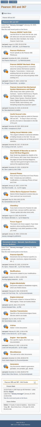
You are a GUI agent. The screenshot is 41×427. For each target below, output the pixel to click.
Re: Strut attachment (8, 110)
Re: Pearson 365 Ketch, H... (10, 218)
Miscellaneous (15, 352)
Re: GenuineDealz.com (9, 202)
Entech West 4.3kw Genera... (10, 374)
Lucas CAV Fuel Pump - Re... (10, 293)
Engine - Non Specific (18, 337)
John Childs (17, 169)
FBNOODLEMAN (25, 60)
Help (17, 422)
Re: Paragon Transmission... (10, 83)
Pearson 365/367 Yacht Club (20, 32)
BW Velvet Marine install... (9, 321)
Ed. (22, 279)
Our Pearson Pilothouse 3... (10, 60)
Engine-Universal (16, 297)
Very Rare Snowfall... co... (9, 188)
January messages (16, 25)
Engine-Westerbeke (17, 283)
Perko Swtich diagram (8, 360)
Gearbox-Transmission (19, 311)
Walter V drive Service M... (9, 333)
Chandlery (14, 205)
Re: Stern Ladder (7, 169)
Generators (14, 364)
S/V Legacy (22, 188)
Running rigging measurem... (10, 279)
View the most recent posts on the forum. (14, 29)
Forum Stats (9, 386)
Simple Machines (25, 424)
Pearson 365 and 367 (13, 6)
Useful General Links (18, 114)
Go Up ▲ (22, 422)
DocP (19, 128)
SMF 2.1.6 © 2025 (15, 424)
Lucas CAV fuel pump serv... (10, 347)
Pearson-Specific (16, 254)
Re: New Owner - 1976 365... (10, 46)
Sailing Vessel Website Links (21, 132)
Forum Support (16, 222)
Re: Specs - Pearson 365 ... (10, 267)
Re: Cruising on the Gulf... (9, 147)
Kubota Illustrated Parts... (9, 307)
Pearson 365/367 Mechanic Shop (22, 64)
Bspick (11, 391)
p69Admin (18, 236)
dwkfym (23, 83)
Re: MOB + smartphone (9, 128)
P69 (19, 202)
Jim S (20, 147)
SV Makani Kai (25, 46)
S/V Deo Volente (25, 267)
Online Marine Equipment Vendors (23, 192)
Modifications (15, 271)
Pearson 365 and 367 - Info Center (16, 382)
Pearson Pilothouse (17, 50)
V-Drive (13, 325)
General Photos (16, 173)
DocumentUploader (26, 293)
